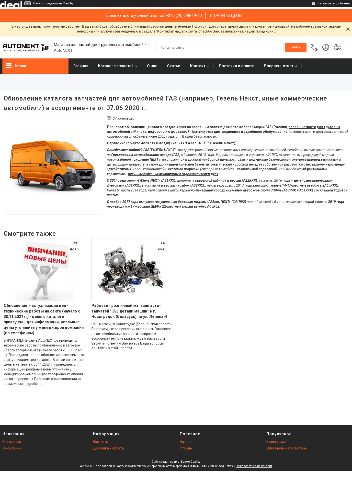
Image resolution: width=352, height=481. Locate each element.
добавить (343, 3)
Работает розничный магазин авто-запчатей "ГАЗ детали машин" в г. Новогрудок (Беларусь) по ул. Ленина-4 (129, 311)
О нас (152, 66)
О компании (12, 448)
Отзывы (186, 448)
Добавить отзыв (337, 47)
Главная (80, 66)
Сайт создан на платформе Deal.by (176, 461)
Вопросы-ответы (280, 66)
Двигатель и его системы (286, 448)
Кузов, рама (276, 442)
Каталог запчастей (116, 66)
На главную (11, 442)
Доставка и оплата (236, 66)
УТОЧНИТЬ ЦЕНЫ (225, 15)
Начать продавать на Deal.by (53, 3)
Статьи (173, 66)
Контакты (199, 66)
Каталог (186, 442)
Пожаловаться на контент (254, 466)
